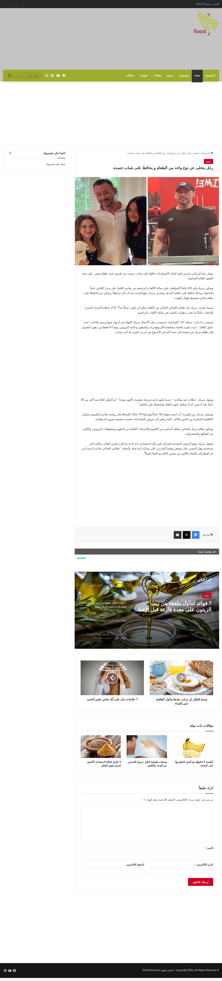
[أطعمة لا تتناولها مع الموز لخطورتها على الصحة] (193, 746)
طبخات (157, 75)
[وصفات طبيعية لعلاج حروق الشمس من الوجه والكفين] (147, 746)
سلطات (130, 75)
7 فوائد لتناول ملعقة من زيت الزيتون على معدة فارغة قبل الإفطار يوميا (177, 607)
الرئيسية (210, 75)
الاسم (209, 848)
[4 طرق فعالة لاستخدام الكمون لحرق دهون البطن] (101, 746)
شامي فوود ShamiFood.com (158, 970)
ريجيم (170, 75)
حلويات (144, 75)
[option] (146, 610)
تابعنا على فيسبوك (55, 164)
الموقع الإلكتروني (135, 864)
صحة (197, 75)
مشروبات (183, 75)
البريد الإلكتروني (203, 864)
